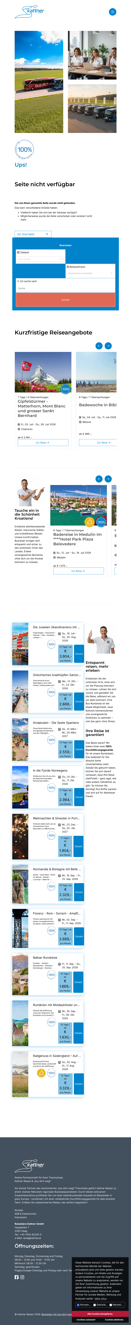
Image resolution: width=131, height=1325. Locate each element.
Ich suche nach (27, 281)
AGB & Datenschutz (25, 1213)
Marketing (117, 1304)
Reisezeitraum (76, 266)
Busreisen (65, 245)
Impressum (21, 1217)
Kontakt (19, 1210)
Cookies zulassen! (86, 1319)
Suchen (65, 299)
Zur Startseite (33, 234)
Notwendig (84, 1304)
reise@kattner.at (32, 1238)
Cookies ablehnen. (114, 1319)
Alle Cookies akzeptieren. (100, 1314)
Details (79, 653)
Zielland (23, 252)
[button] (99, 345)
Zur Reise (43, 442)
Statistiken (100, 1304)
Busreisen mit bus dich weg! (57, 1314)
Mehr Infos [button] (101, 1298)
